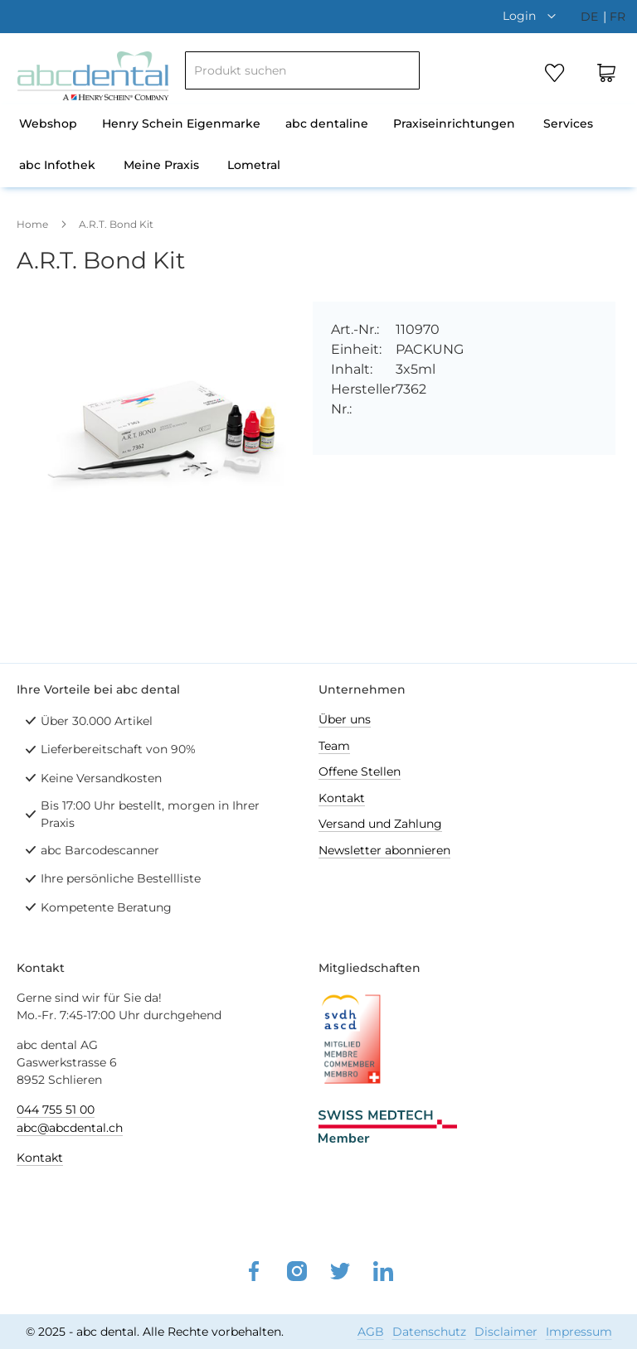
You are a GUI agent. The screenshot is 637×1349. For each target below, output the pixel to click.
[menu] (318, 145)
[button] (533, 15)
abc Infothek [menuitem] (57, 164)
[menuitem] (48, 125)
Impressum (579, 1331)
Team (334, 745)
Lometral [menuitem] (253, 164)
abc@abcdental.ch (70, 1127)
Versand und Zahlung (380, 823)
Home (32, 224)
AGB (370, 1331)
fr (617, 16)
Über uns (344, 719)
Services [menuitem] (568, 123)
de (591, 16)
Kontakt (341, 798)
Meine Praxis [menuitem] (161, 164)
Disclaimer (505, 1331)
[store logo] (92, 75)
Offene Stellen (359, 771)
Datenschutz (429, 1331)
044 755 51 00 (56, 1109)
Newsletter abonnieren (384, 850)
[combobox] (302, 70)
